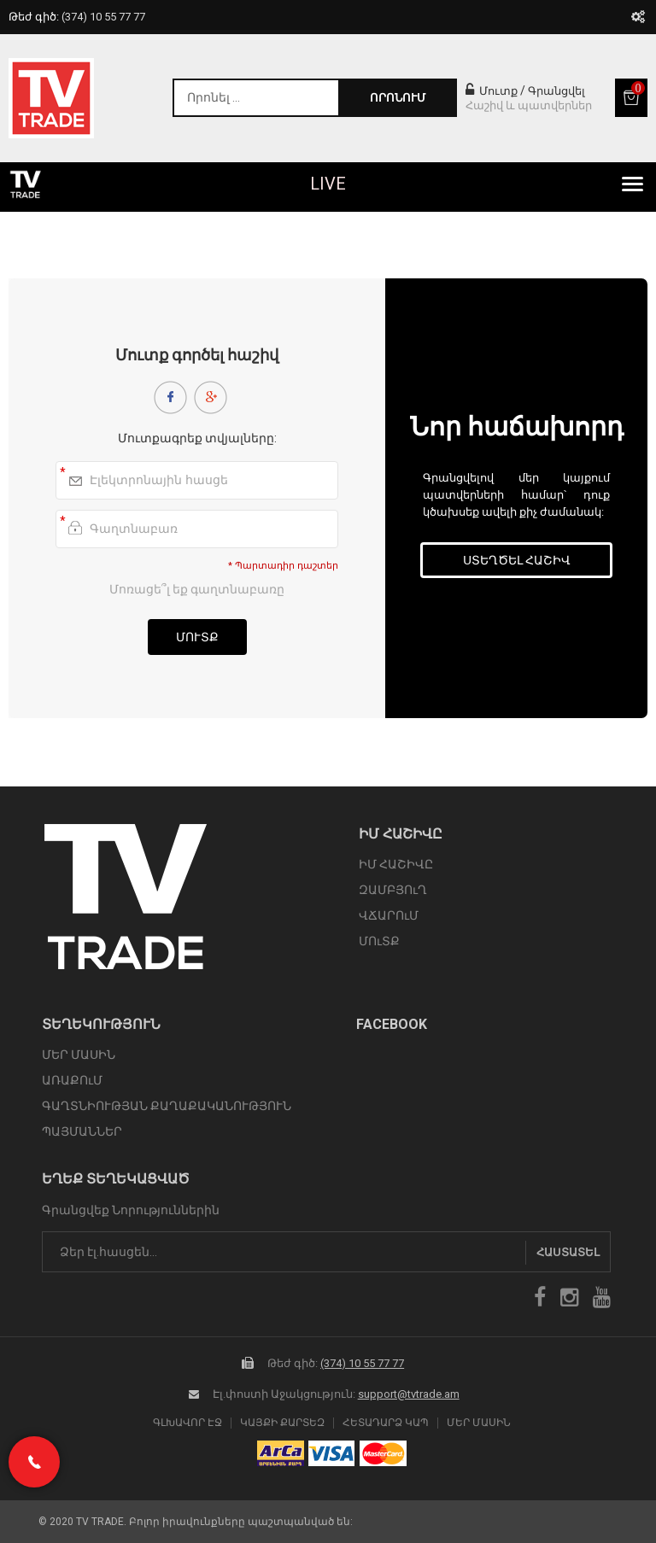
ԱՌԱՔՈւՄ (72, 1080)
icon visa (331, 1453)
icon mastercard (383, 1453)
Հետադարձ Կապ (386, 1423)
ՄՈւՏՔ (379, 941)
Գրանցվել (556, 91)
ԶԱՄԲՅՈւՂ (393, 890)
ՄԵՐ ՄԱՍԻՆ (78, 1054)
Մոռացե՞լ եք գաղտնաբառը (196, 589)
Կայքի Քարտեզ (282, 1423)
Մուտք (492, 91)
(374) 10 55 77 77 (362, 1363)
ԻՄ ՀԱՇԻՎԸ (396, 864)
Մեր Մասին (479, 1423)
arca (280, 1453)
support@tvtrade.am (409, 1394)
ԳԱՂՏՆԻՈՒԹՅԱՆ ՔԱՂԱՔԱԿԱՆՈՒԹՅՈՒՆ (166, 1106)
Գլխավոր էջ (187, 1423)
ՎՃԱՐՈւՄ (389, 915)
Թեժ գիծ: (77, 16)
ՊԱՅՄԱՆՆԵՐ (82, 1131)
